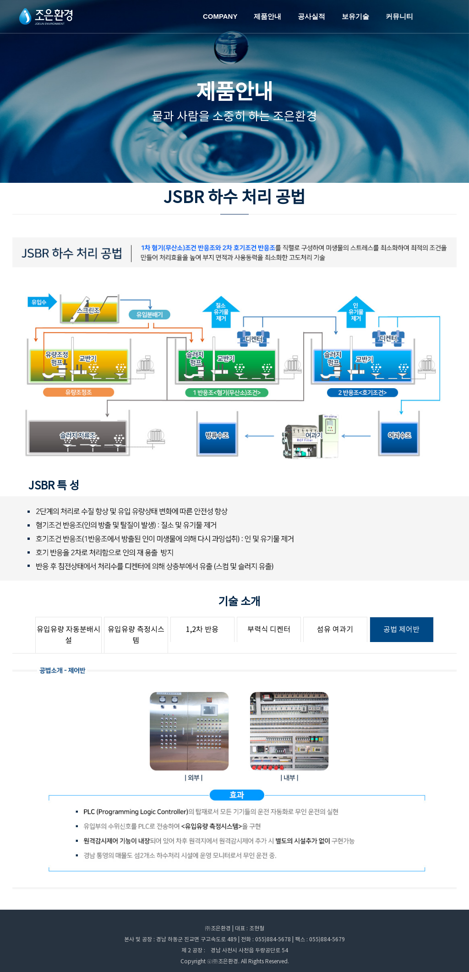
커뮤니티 (399, 16)
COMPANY (220, 16)
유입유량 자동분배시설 (68, 635)
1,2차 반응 (202, 630)
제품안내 (267, 16)
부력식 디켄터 (268, 630)
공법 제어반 (401, 630)
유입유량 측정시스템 (136, 635)
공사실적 (311, 16)
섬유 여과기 (335, 630)
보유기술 (355, 16)
